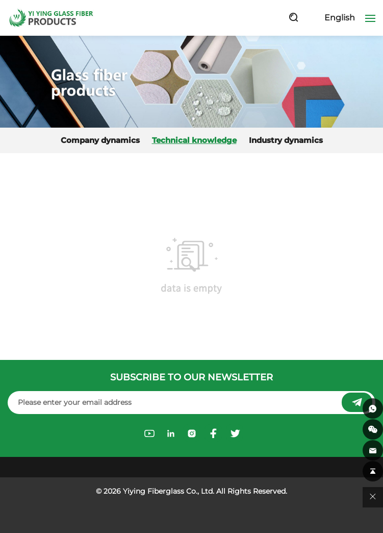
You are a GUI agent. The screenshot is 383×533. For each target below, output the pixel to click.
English (339, 17)
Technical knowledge (194, 140)
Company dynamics (100, 140)
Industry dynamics (286, 140)
